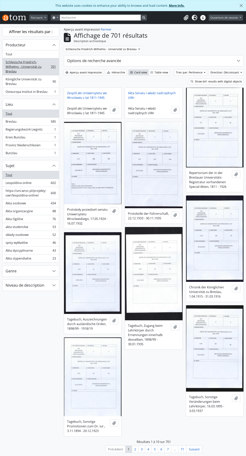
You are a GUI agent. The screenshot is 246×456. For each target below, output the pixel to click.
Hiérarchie (116, 72)
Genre (11, 271)
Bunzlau (30, 154)
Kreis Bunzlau (30, 138)
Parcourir (37, 17)
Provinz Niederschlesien (30, 146)
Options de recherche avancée (94, 60)
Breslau (30, 122)
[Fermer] (241, 5)
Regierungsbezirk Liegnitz (30, 130)
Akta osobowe (30, 204)
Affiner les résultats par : (30, 31)
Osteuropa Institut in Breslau (30, 92)
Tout (9, 54)
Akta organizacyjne (30, 212)
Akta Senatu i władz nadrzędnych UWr (152, 95)
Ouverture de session (224, 17)
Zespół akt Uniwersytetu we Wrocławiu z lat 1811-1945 (87, 95)
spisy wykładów (30, 243)
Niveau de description (25, 285)
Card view (138, 72)
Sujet (10, 165)
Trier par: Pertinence (189, 72)
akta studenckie (30, 228)
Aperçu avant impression (84, 72)
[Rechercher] (100, 18)
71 (182, 449)
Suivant (194, 449)
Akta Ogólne (30, 220)
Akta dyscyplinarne (30, 251)
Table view (159, 72)
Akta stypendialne (30, 259)
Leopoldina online (30, 184)
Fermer (106, 29)
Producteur (16, 44)
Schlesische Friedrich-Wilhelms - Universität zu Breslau (30, 66)
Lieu (9, 104)
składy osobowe (30, 235)
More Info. (177, 5)
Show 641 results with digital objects (216, 81)
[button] (186, 17)
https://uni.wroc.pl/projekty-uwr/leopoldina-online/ (30, 193)
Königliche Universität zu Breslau (30, 81)
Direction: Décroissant (225, 72)
